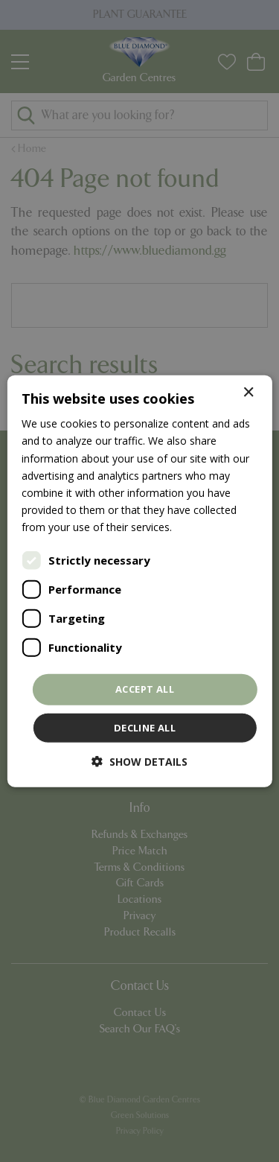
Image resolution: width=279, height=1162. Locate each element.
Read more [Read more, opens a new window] (201, 527)
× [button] (248, 393)
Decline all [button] (145, 727)
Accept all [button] (144, 689)
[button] (139, 761)
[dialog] (139, 581)
